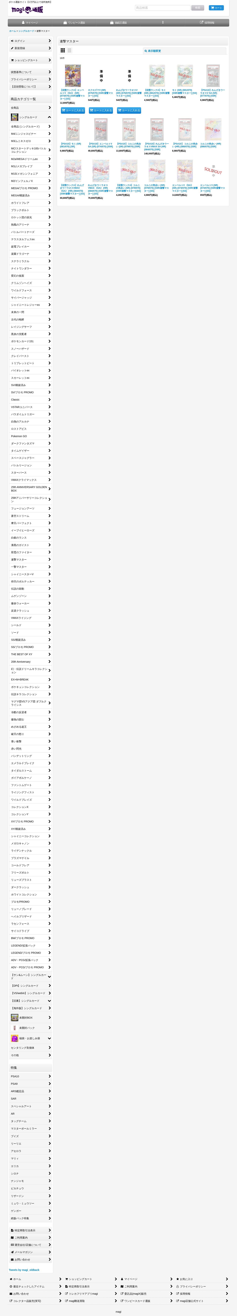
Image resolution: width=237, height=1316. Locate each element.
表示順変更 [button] (153, 50)
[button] (163, 23)
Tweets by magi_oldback (24, 1269)
